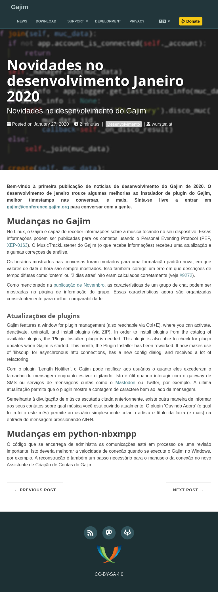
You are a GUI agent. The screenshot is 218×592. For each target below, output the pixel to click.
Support (76, 21)
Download (46, 21)
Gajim (19, 7)
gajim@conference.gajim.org (38, 206)
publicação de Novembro (79, 285)
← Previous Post (35, 490)
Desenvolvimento (123, 124)
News (22, 21)
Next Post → (188, 490)
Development (108, 21)
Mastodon (125, 382)
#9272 (186, 275)
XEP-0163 (17, 245)
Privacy (136, 21)
